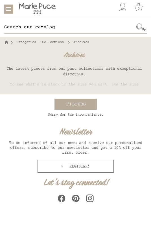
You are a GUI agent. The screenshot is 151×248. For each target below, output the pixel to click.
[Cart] (139, 7)
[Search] (69, 27)
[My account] (122, 7)
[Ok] (141, 27)
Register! (78, 166)
